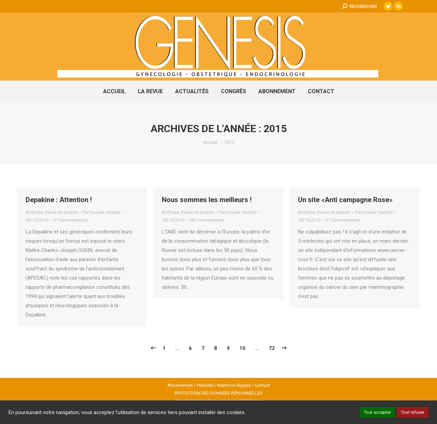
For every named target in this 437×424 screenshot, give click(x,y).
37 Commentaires (343, 220)
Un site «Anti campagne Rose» (345, 200)
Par (101, 212)
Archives (34, 212)
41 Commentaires (70, 220)
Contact (262, 385)
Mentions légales (234, 385)
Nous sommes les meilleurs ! (207, 200)
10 (242, 348)
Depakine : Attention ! (59, 200)
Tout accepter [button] (377, 412)
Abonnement (180, 385)
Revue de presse (61, 212)
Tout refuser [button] (412, 412)
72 (272, 348)
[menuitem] (114, 91)
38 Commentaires (206, 220)
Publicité (205, 385)
